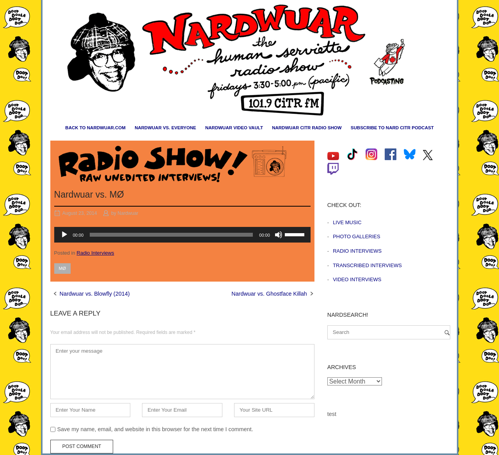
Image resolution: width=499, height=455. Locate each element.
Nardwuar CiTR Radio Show (306, 127)
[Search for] (388, 332)
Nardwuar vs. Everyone (165, 127)
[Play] (64, 235)
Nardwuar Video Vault (234, 127)
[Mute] (278, 235)
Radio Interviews (95, 253)
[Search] (447, 332)
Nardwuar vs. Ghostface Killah (269, 294)
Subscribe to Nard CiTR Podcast (392, 127)
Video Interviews (357, 279)
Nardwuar (127, 213)
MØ (62, 268)
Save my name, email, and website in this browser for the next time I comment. (155, 429)
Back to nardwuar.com (95, 127)
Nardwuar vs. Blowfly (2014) (95, 294)
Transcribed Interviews (367, 265)
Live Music (347, 222)
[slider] (171, 235)
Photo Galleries (356, 236)
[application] (182, 235)
